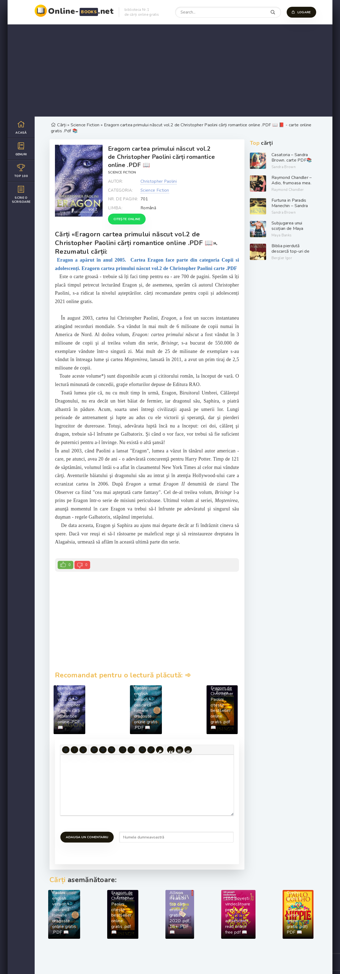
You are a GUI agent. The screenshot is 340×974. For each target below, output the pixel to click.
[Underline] (83, 749)
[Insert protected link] (160, 749)
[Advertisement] (170, 70)
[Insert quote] (171, 749)
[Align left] (94, 749)
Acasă (21, 127)
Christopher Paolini (158, 181)
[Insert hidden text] (188, 749)
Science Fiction (122, 172)
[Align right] (111, 749)
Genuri (21, 149)
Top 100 (21, 170)
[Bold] (66, 749)
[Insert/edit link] (151, 749)
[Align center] (103, 749)
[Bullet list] (122, 749)
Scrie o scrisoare (21, 194)
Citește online (126, 219)
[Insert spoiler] (179, 749)
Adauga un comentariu (87, 837)
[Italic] (74, 749)
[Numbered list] (131, 749)
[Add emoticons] (142, 749)
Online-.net (80, 11)
